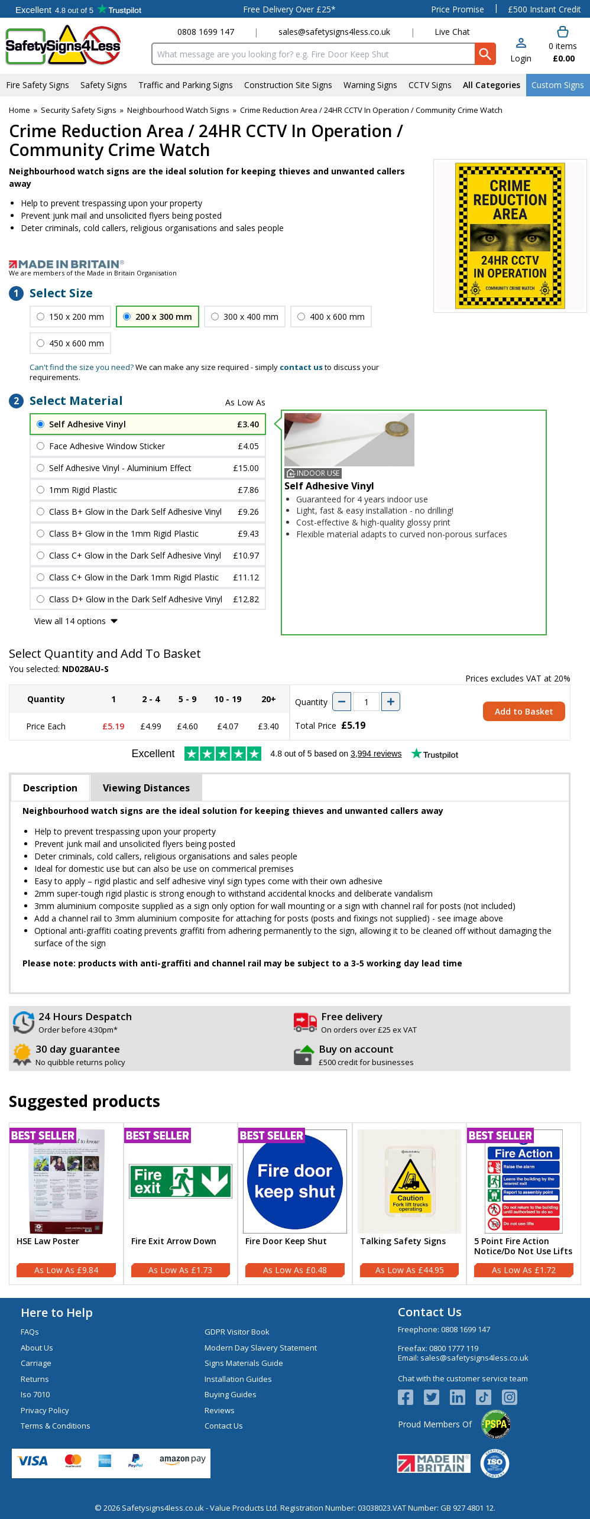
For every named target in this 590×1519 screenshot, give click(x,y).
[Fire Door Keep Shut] (295, 1203)
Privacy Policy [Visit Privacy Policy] (45, 1410)
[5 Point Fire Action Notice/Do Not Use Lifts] (523, 1203)
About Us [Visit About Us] (37, 1347)
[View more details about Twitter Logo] (437, 1397)
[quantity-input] (366, 701)
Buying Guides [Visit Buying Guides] (231, 1394)
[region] (66, 1181)
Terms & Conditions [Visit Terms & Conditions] (55, 1425)
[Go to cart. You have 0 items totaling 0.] (562, 44)
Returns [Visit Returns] (35, 1379)
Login (520, 58)
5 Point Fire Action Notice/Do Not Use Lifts (523, 1246)
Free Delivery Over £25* (289, 9)
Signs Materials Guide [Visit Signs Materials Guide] (244, 1363)
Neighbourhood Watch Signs (178, 110)
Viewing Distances (146, 787)
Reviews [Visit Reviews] (220, 1410)
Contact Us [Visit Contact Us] (224, 1425)
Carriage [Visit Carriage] (36, 1363)
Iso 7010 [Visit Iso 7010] (35, 1394)
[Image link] (295, 264)
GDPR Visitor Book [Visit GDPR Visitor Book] (237, 1331)
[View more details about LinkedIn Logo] (463, 1397)
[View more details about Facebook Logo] (411, 1397)
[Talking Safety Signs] (409, 1203)
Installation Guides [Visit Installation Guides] (238, 1379)
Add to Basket (524, 711)
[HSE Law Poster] (66, 1203)
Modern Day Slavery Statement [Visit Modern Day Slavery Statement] (261, 1347)
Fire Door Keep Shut (286, 1241)
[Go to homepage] (74, 45)
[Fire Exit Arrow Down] (181, 1203)
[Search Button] (485, 54)
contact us (301, 367)
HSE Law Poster (48, 1241)
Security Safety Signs (78, 110)
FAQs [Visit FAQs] (30, 1331)
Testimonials (78, 9)
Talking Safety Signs (403, 1241)
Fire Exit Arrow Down (173, 1241)
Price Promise (457, 9)
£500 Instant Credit (544, 9)
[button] (521, 51)
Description (50, 787)
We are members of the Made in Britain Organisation (93, 272)
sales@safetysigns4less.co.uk (334, 31)
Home (19, 110)
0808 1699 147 (205, 31)
